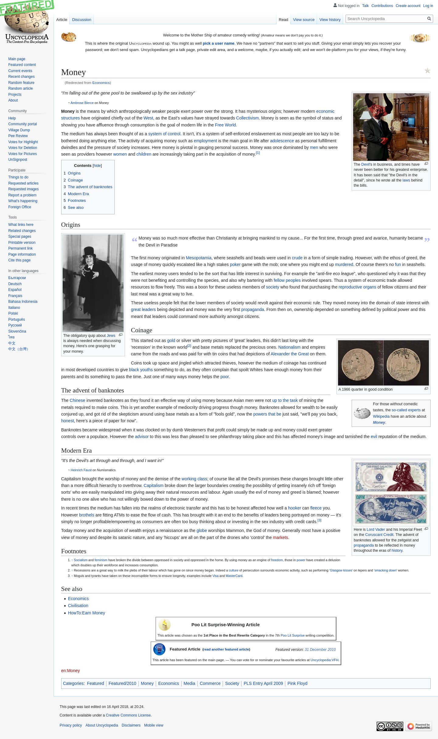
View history (330, 19)
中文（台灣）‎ (19, 349)
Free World (225, 125)
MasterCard (234, 576)
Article (61, 19)
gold (171, 340)
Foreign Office (19, 207)
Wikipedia (381, 416)
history (396, 550)
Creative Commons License (128, 715)
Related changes (22, 231)
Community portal (22, 124)
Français (15, 296)
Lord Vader (376, 529)
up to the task (285, 400)
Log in (428, 6)
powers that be (267, 414)
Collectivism (247, 118)
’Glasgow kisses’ (341, 570)
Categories (73, 683)
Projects (14, 94)
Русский (15, 325)
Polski (13, 313)
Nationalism (289, 347)
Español (14, 290)
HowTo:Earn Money (86, 612)
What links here (20, 225)
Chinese (77, 400)
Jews (111, 335)
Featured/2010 (122, 683)
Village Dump (19, 130)
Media (189, 683)
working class (194, 478)
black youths (141, 369)
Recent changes (21, 76)
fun (398, 264)
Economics (101, 83)
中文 (12, 343)
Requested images (23, 189)
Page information (22, 254)
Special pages (19, 236)
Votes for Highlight (23, 142)
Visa (215, 576)
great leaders (143, 309)
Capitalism (153, 485)
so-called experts (406, 410)
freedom (277, 560)
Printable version (21, 242)
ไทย (11, 337)
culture (233, 570)
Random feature (21, 83)
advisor (142, 436)
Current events (20, 71)
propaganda (252, 309)
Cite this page (19, 260)
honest (67, 420)
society (272, 287)
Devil (365, 164)
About (13, 100)
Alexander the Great (290, 353)
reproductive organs (357, 287)
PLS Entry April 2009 (263, 683)
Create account (408, 6)
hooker (294, 508)
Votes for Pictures (22, 154)
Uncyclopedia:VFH (325, 660)
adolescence (282, 140)
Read (283, 19)
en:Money (70, 670)
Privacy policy (71, 725)
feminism (101, 560)
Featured (95, 683)
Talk (365, 6)
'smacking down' (385, 570)
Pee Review (18, 136)
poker (235, 264)
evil (374, 436)
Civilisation (78, 605)
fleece (316, 508)
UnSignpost (17, 159)
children (143, 154)
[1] (258, 153)
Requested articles (23, 183)
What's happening (22, 201)
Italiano (14, 308)
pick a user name (219, 43)
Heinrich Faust (81, 470)
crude (297, 257)
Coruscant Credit (379, 535)
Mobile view (153, 725)
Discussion (81, 19)
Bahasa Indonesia (22, 301)
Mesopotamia (198, 257)
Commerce (210, 683)
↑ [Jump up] (72, 560)
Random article (20, 88)
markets (280, 537)
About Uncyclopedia (101, 725)
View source (304, 19)
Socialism (81, 560)
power (301, 560)
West (148, 118)
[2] (189, 345)
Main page (16, 59)
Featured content (22, 65)
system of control (164, 133)
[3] (320, 520)
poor (225, 376)
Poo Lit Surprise (293, 635)
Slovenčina (17, 331)
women (120, 154)
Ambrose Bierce (82, 103)
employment (205, 140)
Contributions (382, 6)
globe (201, 530)
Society (232, 683)
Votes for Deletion (22, 148)
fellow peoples (287, 280)
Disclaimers (131, 725)
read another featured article (226, 649)
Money (379, 422)
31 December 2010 (320, 649)
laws (406, 180)
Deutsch (15, 284)
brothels (86, 515)
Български (17, 278)
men (314, 147)
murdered (344, 264)
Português (16, 319)
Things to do (18, 177)
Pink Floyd (297, 683)
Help (12, 118)
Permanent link (20, 248)
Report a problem (22, 195)
